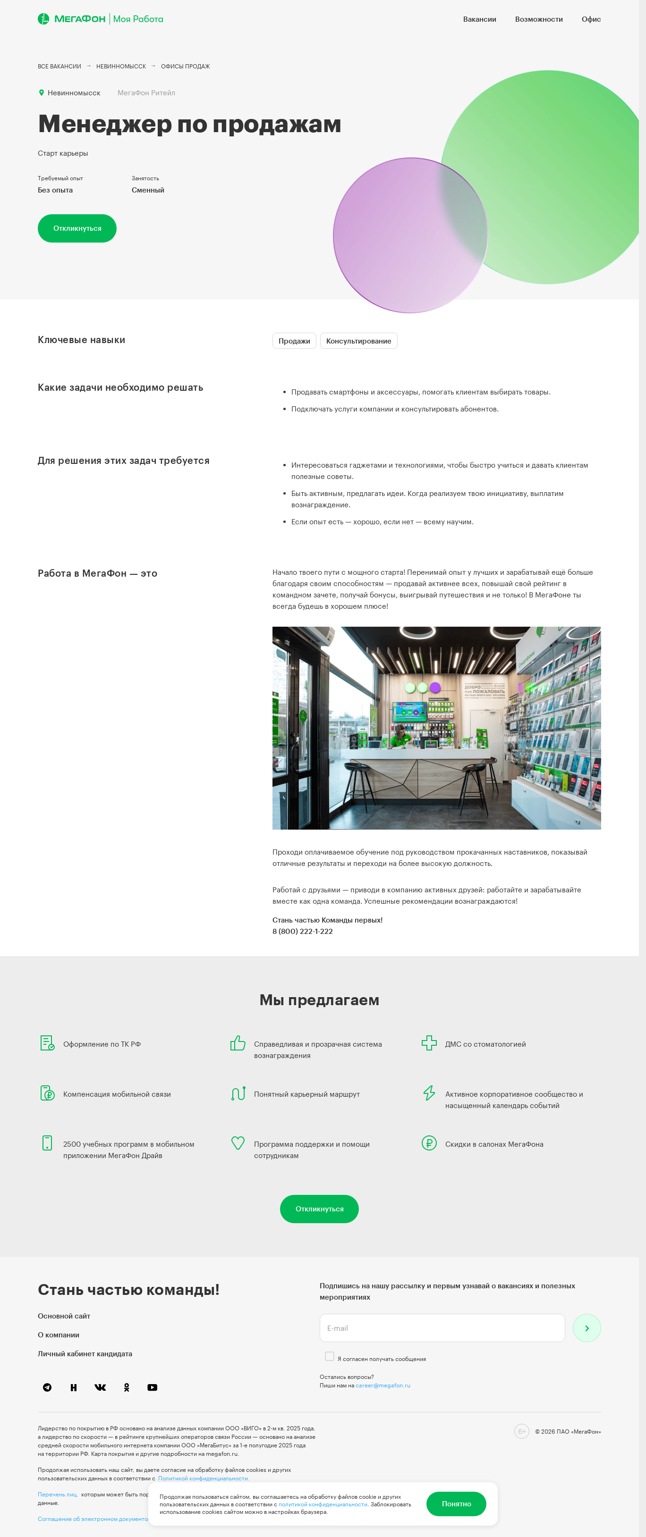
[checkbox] (329, 1356)
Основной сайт (64, 1315)
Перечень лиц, (58, 1494)
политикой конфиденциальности (323, 1504)
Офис (591, 19)
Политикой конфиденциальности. (204, 1478)
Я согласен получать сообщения (382, 1358)
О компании (58, 1334)
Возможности (539, 19)
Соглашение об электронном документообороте (104, 1518)
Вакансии (479, 19)
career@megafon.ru (383, 1385)
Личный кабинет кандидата (85, 1353)
